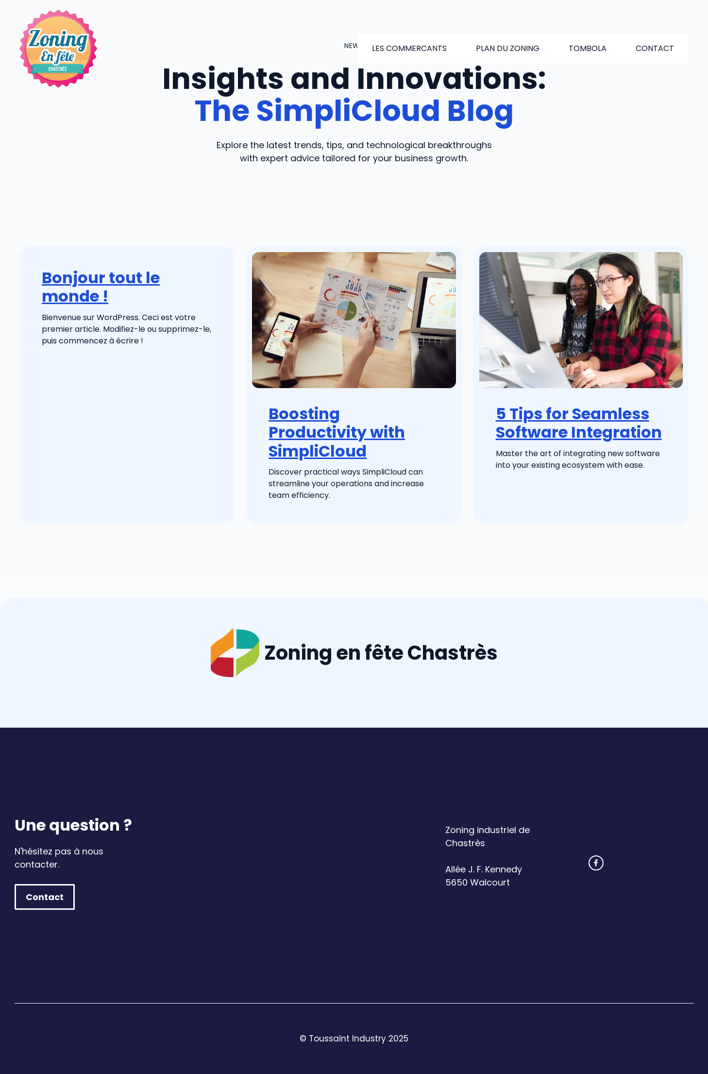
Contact (655, 48)
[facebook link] (596, 862)
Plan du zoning (507, 48)
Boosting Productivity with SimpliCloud (337, 432)
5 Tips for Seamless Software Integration (579, 423)
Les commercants (409, 48)
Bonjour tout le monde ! (101, 287)
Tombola (588, 48)
